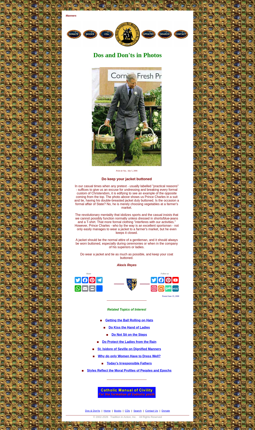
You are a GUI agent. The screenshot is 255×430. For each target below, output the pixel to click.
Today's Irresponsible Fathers (129, 363)
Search (137, 410)
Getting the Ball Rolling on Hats (129, 320)
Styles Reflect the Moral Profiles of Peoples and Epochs (129, 370)
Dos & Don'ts (92, 410)
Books (117, 410)
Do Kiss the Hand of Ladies (129, 327)
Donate (166, 410)
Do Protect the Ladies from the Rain (129, 341)
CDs (127, 410)
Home (107, 410)
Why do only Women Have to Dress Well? (129, 356)
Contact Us (151, 410)
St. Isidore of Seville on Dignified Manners (129, 349)
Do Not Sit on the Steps (129, 334)
